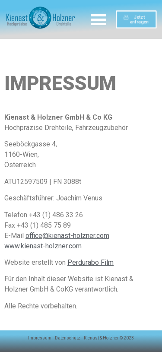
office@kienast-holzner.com (67, 235)
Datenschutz (67, 338)
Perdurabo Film (90, 262)
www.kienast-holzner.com (43, 246)
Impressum (39, 338)
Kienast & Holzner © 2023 (109, 338)
